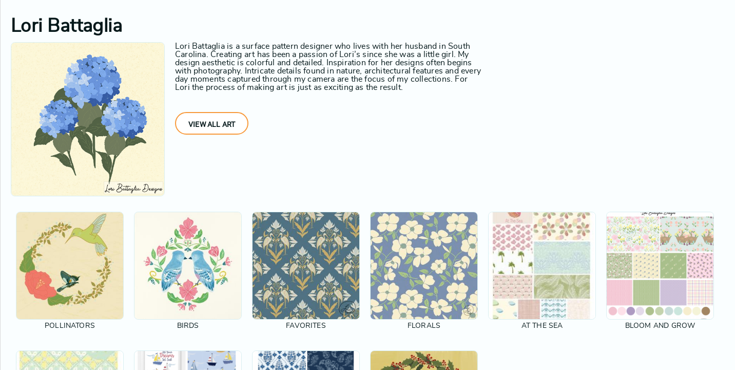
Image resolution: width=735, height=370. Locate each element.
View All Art (211, 124)
